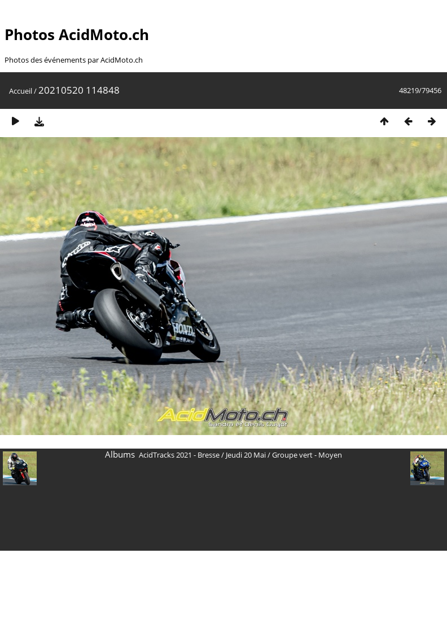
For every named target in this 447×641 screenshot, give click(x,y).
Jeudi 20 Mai (246, 455)
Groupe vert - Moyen (307, 455)
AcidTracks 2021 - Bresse (179, 455)
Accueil (20, 91)
